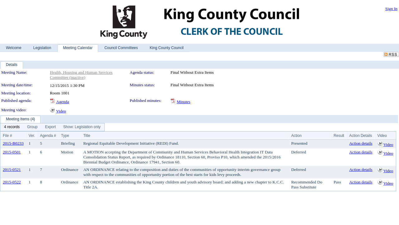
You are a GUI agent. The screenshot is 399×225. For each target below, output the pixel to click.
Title (86, 135)
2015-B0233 (13, 143)
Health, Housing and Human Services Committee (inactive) (81, 75)
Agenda (62, 101)
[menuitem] (11, 127)
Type (65, 135)
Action (296, 135)
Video (61, 111)
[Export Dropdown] (50, 127)
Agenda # (48, 135)
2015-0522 (12, 182)
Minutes (183, 101)
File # (7, 135)
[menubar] (52, 127)
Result (339, 135)
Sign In (391, 8)
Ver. (32, 135)
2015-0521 (12, 169)
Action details (360, 143)
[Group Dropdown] (32, 127)
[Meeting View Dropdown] (82, 127)
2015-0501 (12, 152)
